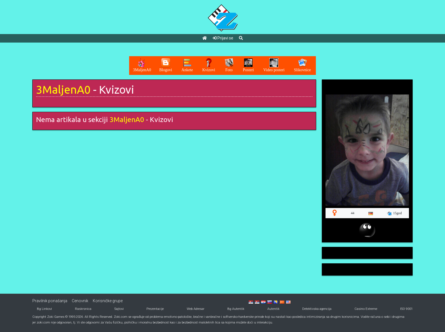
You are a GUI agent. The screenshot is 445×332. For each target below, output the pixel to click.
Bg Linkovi (44, 309)
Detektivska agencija (316, 309)
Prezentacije (155, 309)
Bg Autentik (235, 309)
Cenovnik (80, 301)
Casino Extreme (365, 309)
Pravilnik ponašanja (49, 301)
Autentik (273, 309)
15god (394, 213)
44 (352, 213)
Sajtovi (119, 309)
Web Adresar (195, 309)
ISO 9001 (406, 309)
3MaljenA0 (63, 89)
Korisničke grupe (108, 301)
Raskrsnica (83, 309)
